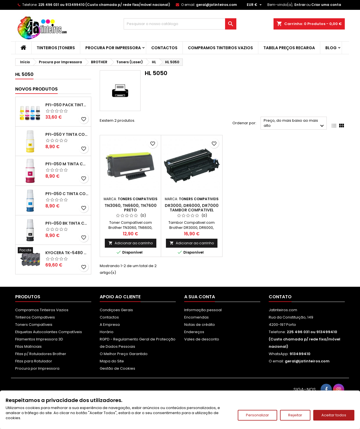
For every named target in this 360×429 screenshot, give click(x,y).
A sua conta (199, 296)
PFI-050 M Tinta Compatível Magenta (67, 164)
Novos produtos (36, 89)
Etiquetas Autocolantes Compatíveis (48, 332)
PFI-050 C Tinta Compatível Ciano (67, 193)
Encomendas (196, 317)
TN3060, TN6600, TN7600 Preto (131, 208)
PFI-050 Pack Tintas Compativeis (67, 105)
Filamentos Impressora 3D (39, 339)
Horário (107, 332)
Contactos (164, 48)
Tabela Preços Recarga (289, 48)
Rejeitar (295, 415)
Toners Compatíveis (33, 324)
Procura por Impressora (113, 48)
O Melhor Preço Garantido (124, 353)
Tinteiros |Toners (56, 48)
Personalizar (257, 415)
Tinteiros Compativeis (35, 317)
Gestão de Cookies (117, 368)
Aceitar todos (333, 415)
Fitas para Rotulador (33, 361)
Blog (331, 48)
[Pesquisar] (180, 24)
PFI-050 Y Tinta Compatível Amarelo (67, 134)
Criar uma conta (326, 4)
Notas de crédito (199, 324)
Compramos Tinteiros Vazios (220, 48)
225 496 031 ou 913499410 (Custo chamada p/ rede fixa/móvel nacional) (104, 4)
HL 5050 (24, 74)
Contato (280, 296)
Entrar (300, 4)
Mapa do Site (112, 361)
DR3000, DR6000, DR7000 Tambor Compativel (192, 208)
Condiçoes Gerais (116, 310)
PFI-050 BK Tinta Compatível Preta (67, 223)
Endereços (194, 332)
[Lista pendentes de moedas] (255, 5)
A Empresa (110, 324)
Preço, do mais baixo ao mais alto (294, 123)
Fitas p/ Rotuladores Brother (40, 353)
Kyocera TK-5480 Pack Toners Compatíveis (67, 252)
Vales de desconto (201, 339)
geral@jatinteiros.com (216, 4)
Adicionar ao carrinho (130, 243)
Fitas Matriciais (28, 346)
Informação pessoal (203, 310)
